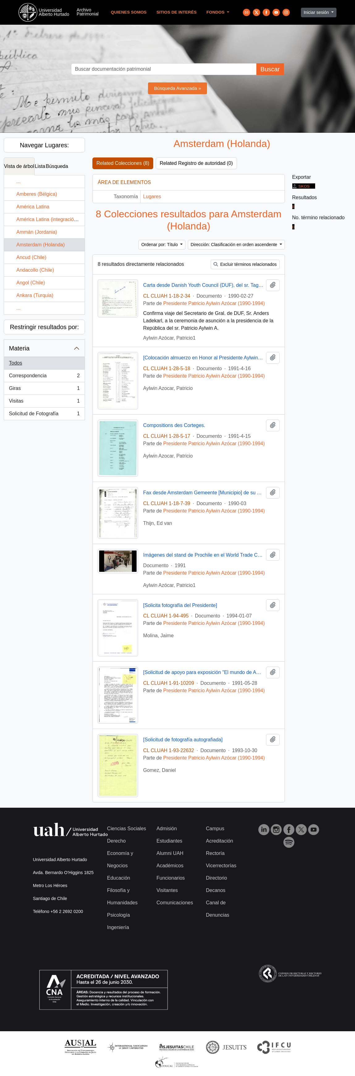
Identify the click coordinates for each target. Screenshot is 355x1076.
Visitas (44, 402)
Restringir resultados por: (44, 327)
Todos (15, 363)
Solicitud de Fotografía (44, 415)
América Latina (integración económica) (60, 219)
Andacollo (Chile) (35, 270)
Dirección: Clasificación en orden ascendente (234, 244)
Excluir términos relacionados (245, 264)
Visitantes (167, 890)
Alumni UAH (169, 853)
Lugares (152, 196)
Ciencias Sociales (126, 828)
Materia (19, 348)
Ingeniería (118, 927)
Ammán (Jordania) (36, 232)
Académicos (169, 865)
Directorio (216, 878)
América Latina (32, 206)
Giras (44, 390)
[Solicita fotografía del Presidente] (180, 605)
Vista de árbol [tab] (19, 166)
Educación (118, 878)
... (18, 181)
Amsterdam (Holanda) (40, 244)
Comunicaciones (174, 902)
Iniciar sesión (317, 12)
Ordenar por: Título (160, 244)
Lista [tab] (40, 166)
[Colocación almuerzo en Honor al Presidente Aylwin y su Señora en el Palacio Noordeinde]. (203, 357)
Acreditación (219, 841)
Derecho (116, 841)
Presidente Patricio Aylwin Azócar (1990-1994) (214, 303)
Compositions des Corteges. (174, 425)
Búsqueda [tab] (57, 166)
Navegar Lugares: (44, 145)
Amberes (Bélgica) (36, 194)
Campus (215, 828)
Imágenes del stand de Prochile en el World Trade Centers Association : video (203, 555)
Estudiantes (169, 841)
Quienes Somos (129, 12)
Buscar (270, 69)
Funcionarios (170, 878)
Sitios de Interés (176, 12)
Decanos (215, 890)
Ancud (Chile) (31, 257)
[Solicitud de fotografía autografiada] (182, 739)
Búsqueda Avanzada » (177, 88)
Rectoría (215, 853)
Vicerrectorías (221, 865)
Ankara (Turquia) (34, 295)
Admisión (166, 828)
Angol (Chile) (30, 282)
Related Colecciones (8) (122, 163)
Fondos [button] (216, 12)
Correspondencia (44, 377)
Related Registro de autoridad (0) (196, 163)
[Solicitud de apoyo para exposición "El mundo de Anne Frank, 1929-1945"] (203, 672)
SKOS (301, 186)
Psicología (118, 915)
